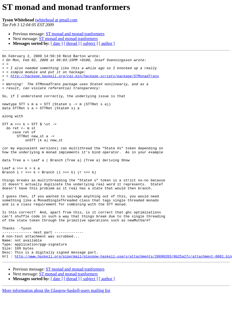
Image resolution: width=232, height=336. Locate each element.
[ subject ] (89, 43)
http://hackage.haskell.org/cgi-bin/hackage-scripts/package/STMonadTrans (84, 80)
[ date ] (57, 43)
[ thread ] (72, 43)
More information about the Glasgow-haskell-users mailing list (56, 331)
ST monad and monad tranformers (75, 34)
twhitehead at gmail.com (56, 20)
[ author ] (107, 43)
